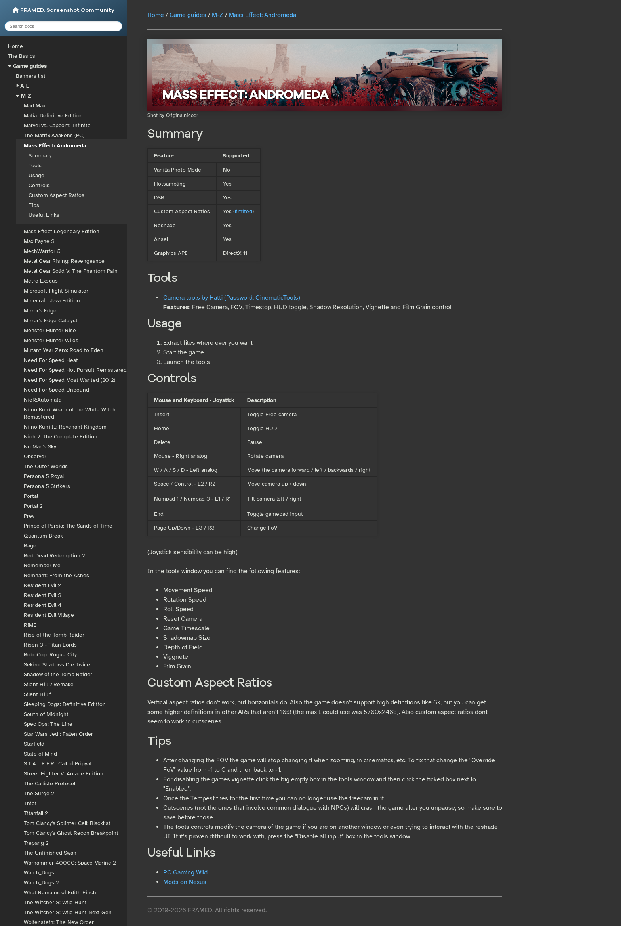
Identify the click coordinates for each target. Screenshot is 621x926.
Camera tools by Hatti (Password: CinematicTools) (231, 298)
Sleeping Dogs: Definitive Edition (65, 704)
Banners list (31, 76)
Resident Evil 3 (42, 595)
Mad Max (34, 105)
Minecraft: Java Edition (52, 300)
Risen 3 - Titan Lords (50, 644)
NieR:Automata (42, 399)
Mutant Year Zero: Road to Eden (63, 350)
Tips (34, 205)
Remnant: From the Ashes (56, 575)
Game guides (30, 66)
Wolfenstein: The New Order (59, 922)
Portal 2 (33, 506)
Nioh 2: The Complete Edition (60, 436)
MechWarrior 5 (42, 251)
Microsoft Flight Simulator (56, 290)
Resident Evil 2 (42, 585)
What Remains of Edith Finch (60, 892)
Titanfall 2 (36, 813)
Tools (35, 165)
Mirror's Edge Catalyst (51, 320)
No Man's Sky (40, 446)
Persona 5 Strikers (47, 486)
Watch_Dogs (39, 872)
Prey (29, 516)
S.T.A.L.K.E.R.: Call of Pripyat (58, 763)
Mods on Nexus (184, 882)
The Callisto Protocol (49, 783)
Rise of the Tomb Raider (54, 634)
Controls (39, 185)
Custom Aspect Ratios (56, 195)
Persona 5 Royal (44, 476)
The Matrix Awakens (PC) (54, 135)
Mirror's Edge (40, 310)
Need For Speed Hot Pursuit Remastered (75, 370)
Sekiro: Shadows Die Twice (57, 664)
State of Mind (40, 753)
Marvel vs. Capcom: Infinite (57, 125)
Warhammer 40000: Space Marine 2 (70, 862)
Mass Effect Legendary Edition (61, 231)
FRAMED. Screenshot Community (63, 10)
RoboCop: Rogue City (50, 654)
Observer (35, 456)
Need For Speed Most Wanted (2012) (69, 380)
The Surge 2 (39, 793)
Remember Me (42, 565)
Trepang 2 (36, 843)
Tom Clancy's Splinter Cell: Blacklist (67, 823)
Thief (30, 803)
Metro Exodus (41, 280)
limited (243, 211)
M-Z (26, 95)
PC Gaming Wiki (185, 872)
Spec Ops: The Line (48, 724)
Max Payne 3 (39, 241)
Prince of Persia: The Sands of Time (68, 525)
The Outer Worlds (46, 466)
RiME (30, 625)
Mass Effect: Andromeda (55, 145)
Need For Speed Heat (51, 360)
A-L (24, 85)
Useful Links (44, 215)
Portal (31, 496)
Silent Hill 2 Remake (49, 684)
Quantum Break (43, 535)
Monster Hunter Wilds (51, 340)
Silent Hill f (37, 694)
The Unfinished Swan (50, 852)
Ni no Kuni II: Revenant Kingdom (65, 426)
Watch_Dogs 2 (41, 882)
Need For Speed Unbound (56, 389)
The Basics (21, 56)
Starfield (34, 743)
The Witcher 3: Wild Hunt (55, 902)
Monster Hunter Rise (50, 330)
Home (15, 46)
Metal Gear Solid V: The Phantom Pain (71, 271)
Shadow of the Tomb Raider (58, 674)
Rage (30, 545)
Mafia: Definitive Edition (53, 115)
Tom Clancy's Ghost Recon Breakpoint (71, 833)
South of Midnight (46, 714)
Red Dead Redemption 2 (54, 555)
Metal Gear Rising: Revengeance (64, 261)
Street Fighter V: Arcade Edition (63, 773)
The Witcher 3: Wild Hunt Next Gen (68, 912)
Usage (36, 175)
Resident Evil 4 (42, 605)
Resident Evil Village (49, 615)
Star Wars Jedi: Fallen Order (58, 734)
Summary (40, 155)
